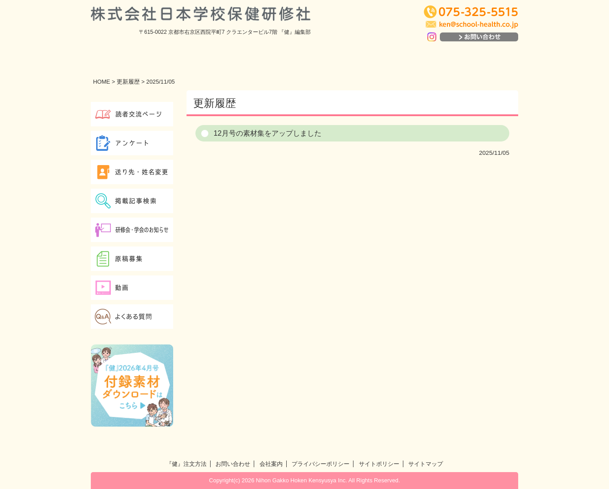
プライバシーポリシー (320, 464)
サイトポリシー (379, 464)
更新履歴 (128, 81)
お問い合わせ (232, 464)
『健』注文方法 (186, 464)
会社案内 (271, 464)
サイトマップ (425, 464)
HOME (101, 81)
